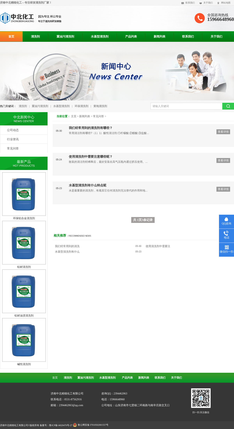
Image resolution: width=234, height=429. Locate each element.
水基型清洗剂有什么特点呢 (87, 185)
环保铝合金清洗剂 (24, 218)
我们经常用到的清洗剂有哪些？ (91, 128)
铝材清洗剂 (24, 266)
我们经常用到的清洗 (67, 246)
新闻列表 (84, 116)
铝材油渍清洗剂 (24, 315)
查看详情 (223, 131)
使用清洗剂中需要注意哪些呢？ (91, 156)
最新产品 (24, 162)
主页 (73, 116)
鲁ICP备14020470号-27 (60, 425)
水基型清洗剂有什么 (67, 251)
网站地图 (225, 2)
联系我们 (190, 2)
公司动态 (13, 130)
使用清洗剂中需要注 (158, 246)
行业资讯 (13, 139)
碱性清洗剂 (24, 364)
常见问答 (98, 116)
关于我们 (208, 2)
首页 (55, 377)
